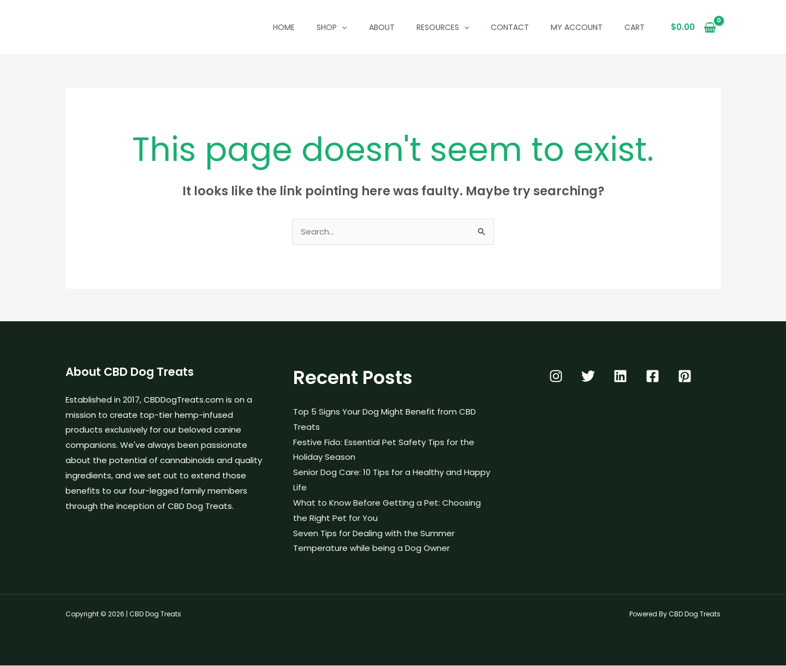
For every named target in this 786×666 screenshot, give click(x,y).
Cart (634, 27)
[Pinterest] (685, 376)
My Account (577, 27)
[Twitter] (588, 376)
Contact (510, 27)
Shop (332, 27)
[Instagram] (556, 376)
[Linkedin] (620, 376)
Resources (442, 27)
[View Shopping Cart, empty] (693, 27)
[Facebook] (652, 376)
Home (284, 27)
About (382, 27)
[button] (342, 27)
